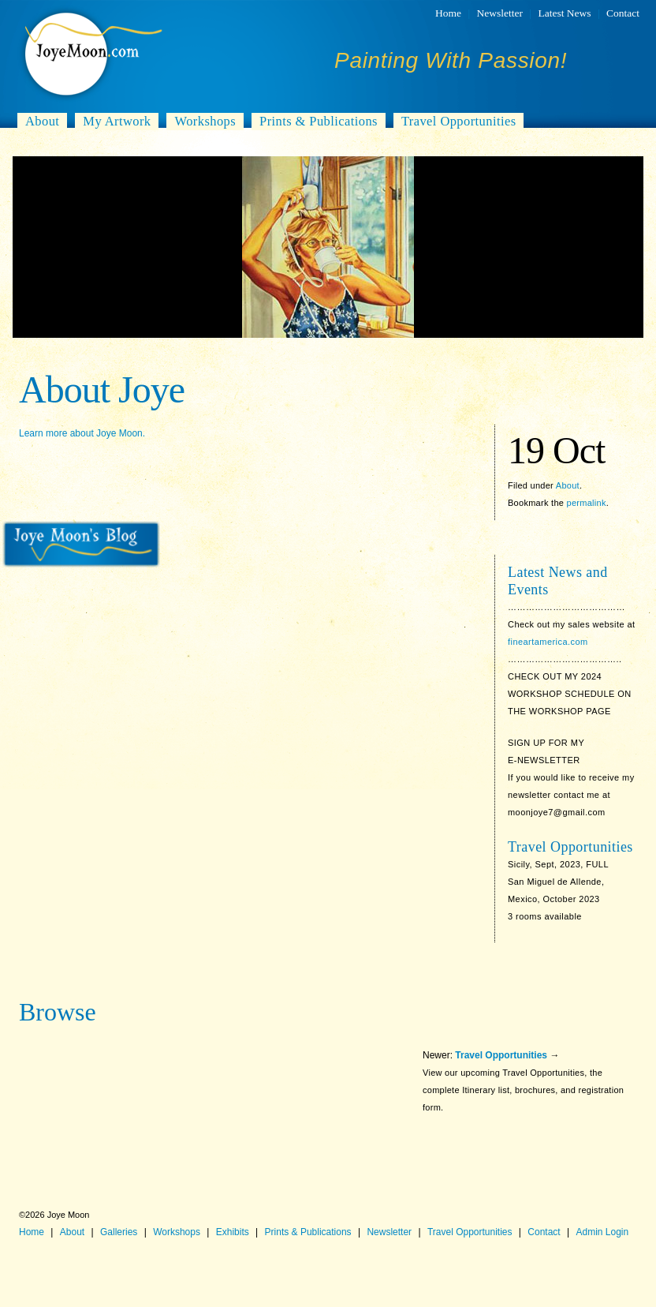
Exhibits (232, 1232)
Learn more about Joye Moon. (82, 433)
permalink (586, 502)
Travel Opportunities (458, 121)
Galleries (118, 1232)
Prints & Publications (318, 121)
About (42, 121)
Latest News (564, 13)
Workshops (205, 121)
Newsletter (500, 13)
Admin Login (602, 1232)
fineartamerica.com (548, 641)
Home (448, 13)
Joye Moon (91, 53)
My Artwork (117, 121)
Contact (622, 13)
